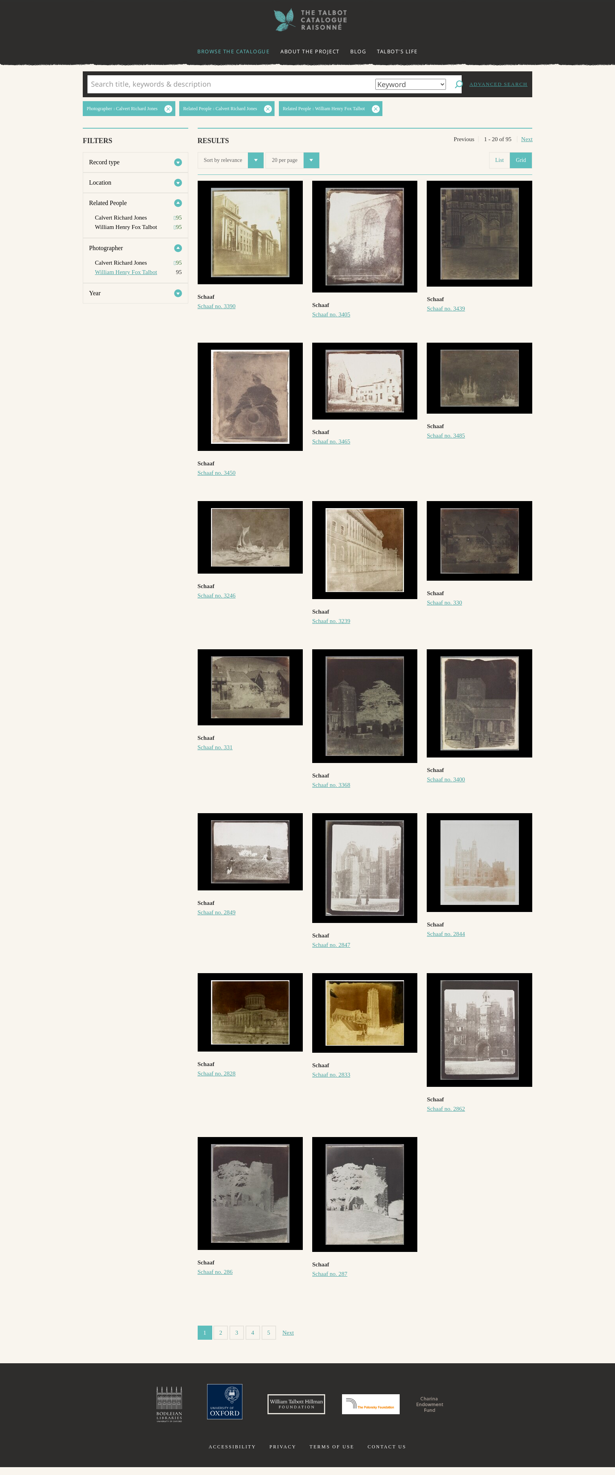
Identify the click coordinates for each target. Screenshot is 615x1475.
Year (94, 293)
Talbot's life (397, 51)
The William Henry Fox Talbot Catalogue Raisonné (307, 20)
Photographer (106, 248)
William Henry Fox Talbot (126, 272)
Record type (104, 162)
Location (100, 182)
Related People (108, 203)
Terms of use (331, 1454)
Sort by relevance (234, 160)
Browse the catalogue (233, 51)
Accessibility (232, 1454)
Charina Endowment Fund (457, 1408)
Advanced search (498, 84)
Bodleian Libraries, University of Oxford (134, 1408)
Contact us (387, 1454)
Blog (358, 51)
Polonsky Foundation (377, 1408)
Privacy (283, 1454)
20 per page (295, 160)
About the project (310, 51)
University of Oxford (196, 1408)
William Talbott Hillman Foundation (282, 1408)
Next (527, 139)
